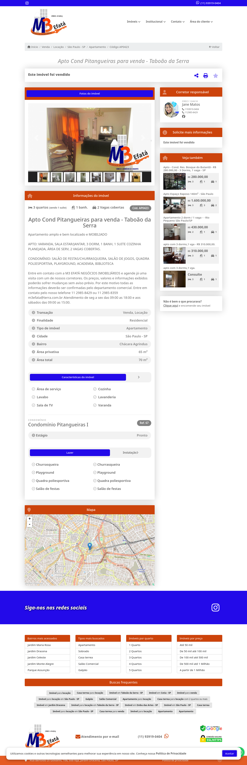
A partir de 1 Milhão (192, 670)
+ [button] (29, 519)
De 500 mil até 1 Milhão (194, 664)
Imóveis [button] (132, 21)
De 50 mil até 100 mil (193, 651)
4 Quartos (135, 664)
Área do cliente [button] (200, 21)
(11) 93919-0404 (211, 3)
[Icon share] (27, 3)
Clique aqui (170, 305)
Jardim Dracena (37, 651)
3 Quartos (135, 657)
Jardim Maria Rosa (39, 645)
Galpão (82, 670)
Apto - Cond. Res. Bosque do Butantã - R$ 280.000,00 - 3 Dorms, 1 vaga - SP (189, 168)
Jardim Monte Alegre (41, 664)
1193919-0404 (190, 109)
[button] (37, 138)
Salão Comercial (88, 664)
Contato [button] (176, 21)
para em (59, 699)
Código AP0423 (119, 47)
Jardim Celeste (37, 657)
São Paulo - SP (76, 47)
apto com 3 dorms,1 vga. (179, 268)
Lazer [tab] (36, 452)
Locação (58, 47)
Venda (46, 47)
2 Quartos (135, 651)
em (126, 692)
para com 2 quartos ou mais (182, 699)
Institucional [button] (154, 21)
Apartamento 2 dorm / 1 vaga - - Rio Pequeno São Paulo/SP (186, 219)
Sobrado (83, 651)
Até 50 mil (186, 645)
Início (32, 47)
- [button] (29, 524)
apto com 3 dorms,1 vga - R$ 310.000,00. (189, 244)
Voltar (214, 47)
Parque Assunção (38, 670)
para (60, 693)
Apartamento (97, 47)
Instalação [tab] (54, 452)
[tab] (39, 93)
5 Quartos (135, 670)
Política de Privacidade (171, 753)
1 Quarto (134, 645)
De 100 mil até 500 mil (194, 657)
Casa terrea (85, 657)
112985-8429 (190, 112)
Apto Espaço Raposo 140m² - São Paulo (188, 194)
